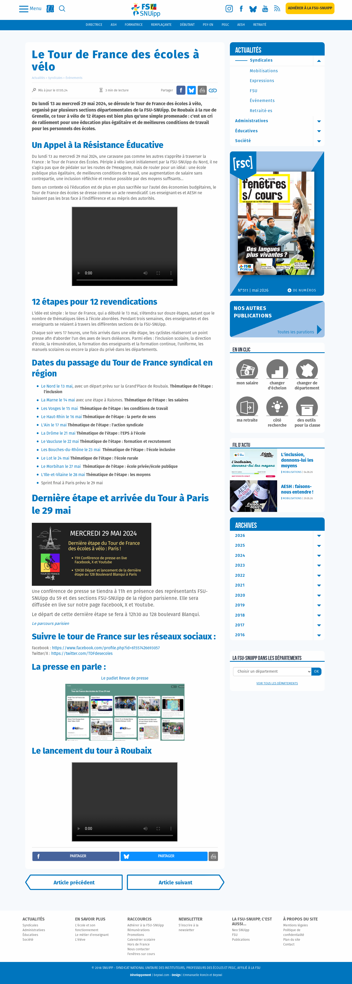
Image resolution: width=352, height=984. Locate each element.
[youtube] (265, 9)
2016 (280, 635)
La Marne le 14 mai (58, 400)
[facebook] (241, 9)
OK (316, 671)
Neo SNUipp (240, 930)
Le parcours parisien (50, 624)
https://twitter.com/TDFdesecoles (82, 654)
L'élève (80, 939)
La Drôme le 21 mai (58, 433)
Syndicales (55, 78)
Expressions (262, 81)
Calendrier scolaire (141, 939)
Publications (241, 939)
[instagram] (229, 9)
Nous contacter (138, 949)
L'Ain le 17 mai (54, 425)
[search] (62, 9)
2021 (280, 585)
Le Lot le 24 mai (55, 458)
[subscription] (310, 8)
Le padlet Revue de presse (124, 678)
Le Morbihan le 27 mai (61, 467)
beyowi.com (161, 975)
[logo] (145, 10)
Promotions (135, 935)
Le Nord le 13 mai (56, 386)
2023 (280, 566)
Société (280, 141)
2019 (280, 605)
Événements (74, 78)
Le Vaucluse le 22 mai (60, 442)
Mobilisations (264, 71)
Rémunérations (138, 930)
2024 (280, 556)
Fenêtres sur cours (141, 954)
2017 (280, 625)
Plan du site (291, 939)
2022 (280, 576)
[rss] (277, 9)
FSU (253, 91)
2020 (280, 596)
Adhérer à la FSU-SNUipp (145, 925)
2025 (280, 546)
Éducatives (280, 131)
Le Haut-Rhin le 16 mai (61, 417)
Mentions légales (295, 925)
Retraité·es (261, 111)
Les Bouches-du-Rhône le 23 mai (71, 450)
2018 (280, 615)
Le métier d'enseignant (92, 935)
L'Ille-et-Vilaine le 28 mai (63, 475)
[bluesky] (253, 9)
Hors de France (138, 944)
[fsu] (50, 9)
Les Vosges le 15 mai (60, 409)
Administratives (280, 121)
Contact (288, 944)
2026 (280, 536)
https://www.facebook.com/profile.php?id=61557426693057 (106, 648)
